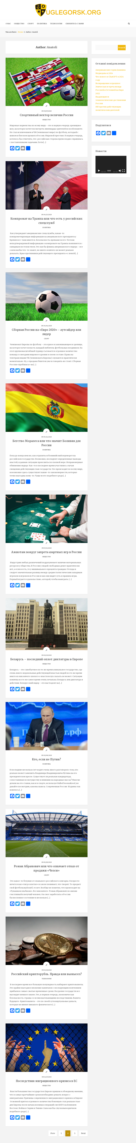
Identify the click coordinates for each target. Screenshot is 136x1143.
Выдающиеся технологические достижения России (110, 100)
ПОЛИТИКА (42, 24)
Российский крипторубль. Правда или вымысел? (46, 974)
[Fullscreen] (123, 170)
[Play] (99, 170)
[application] (110, 164)
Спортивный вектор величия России (46, 115)
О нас (8, 24)
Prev (52, 1133)
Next (83, 1133)
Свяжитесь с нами (74, 24)
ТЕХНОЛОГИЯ (56, 24)
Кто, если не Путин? (46, 759)
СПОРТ (30, 24)
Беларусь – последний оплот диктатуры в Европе (46, 659)
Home (20, 32)
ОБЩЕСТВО (19, 24)
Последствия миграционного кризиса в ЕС (46, 1081)
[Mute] (120, 170)
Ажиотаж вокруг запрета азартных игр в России (46, 552)
